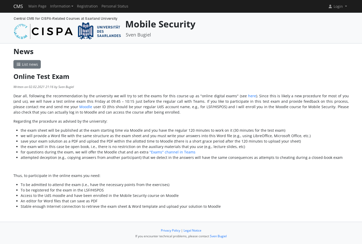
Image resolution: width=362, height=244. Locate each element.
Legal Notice (192, 230)
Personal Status (114, 6)
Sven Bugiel (218, 236)
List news (27, 64)
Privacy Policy (170, 230)
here (252, 95)
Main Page (37, 6)
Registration (87, 6)
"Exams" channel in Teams (172, 152)
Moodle (85, 106)
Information (60, 6)
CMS (18, 6)
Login (336, 6)
